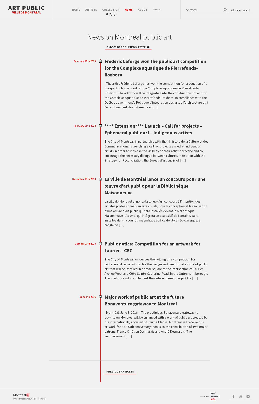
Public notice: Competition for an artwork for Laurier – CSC (156, 253)
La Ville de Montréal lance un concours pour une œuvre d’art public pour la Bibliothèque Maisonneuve (151, 192)
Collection (110, 9)
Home (76, 9)
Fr (157, 9)
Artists (91, 9)
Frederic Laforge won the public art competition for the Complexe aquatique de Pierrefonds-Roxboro (155, 67)
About (142, 9)
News (129, 9)
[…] (155, 107)
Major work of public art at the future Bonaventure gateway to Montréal (150, 307)
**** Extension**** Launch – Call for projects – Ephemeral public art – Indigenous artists (148, 132)
